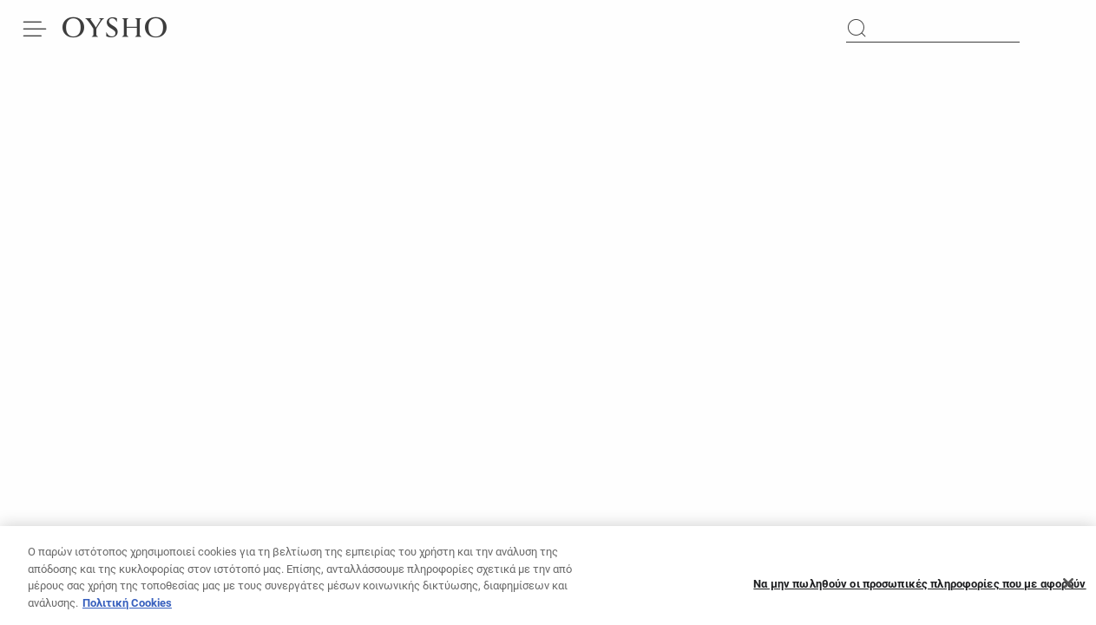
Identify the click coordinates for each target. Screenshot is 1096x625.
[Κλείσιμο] (1068, 588)
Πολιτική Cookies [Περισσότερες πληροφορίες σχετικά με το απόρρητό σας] (127, 608)
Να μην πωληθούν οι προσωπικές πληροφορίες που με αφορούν (919, 588)
